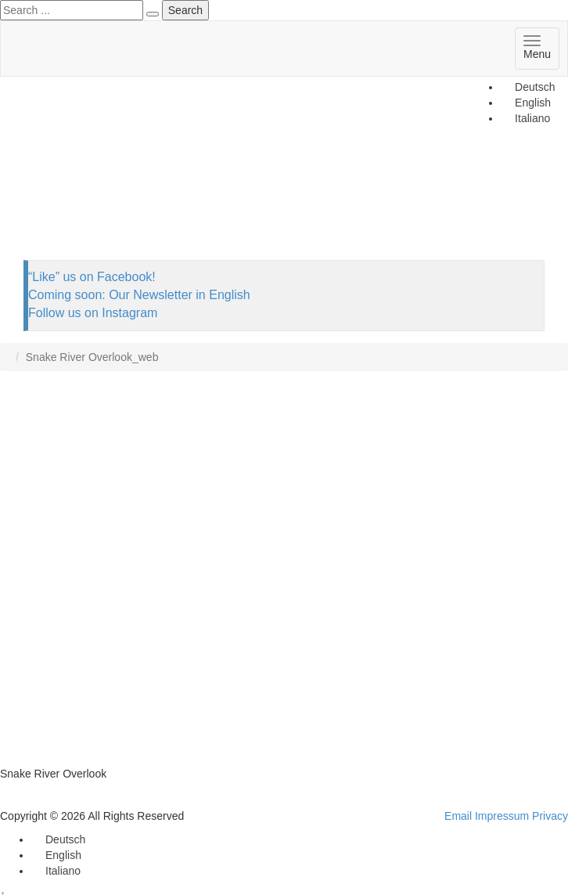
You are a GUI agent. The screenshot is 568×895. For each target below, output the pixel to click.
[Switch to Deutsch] (528, 87)
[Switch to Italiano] (56, 870)
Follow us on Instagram (92, 312)
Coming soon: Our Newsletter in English (139, 294)
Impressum (502, 816)
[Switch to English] (56, 855)
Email (458, 816)
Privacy (550, 816)
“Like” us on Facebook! (92, 276)
